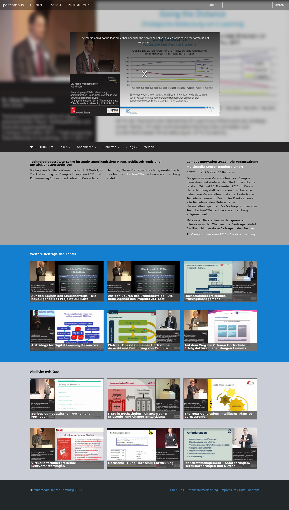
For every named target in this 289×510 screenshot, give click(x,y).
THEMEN (37, 5)
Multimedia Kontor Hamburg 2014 (58, 490)
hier (251, 228)
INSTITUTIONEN (79, 5)
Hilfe (242, 490)
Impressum (228, 490)
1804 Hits (46, 147)
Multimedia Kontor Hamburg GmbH (215, 166)
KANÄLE (56, 5)
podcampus (13, 5)
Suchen (279, 5)
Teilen (64, 147)
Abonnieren (86, 147)
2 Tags (131, 147)
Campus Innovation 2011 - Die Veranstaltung (223, 234)
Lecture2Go (135, 174)
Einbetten (111, 147)
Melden (149, 147)
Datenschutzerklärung (202, 490)
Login (212, 5)
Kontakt (253, 490)
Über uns (177, 490)
